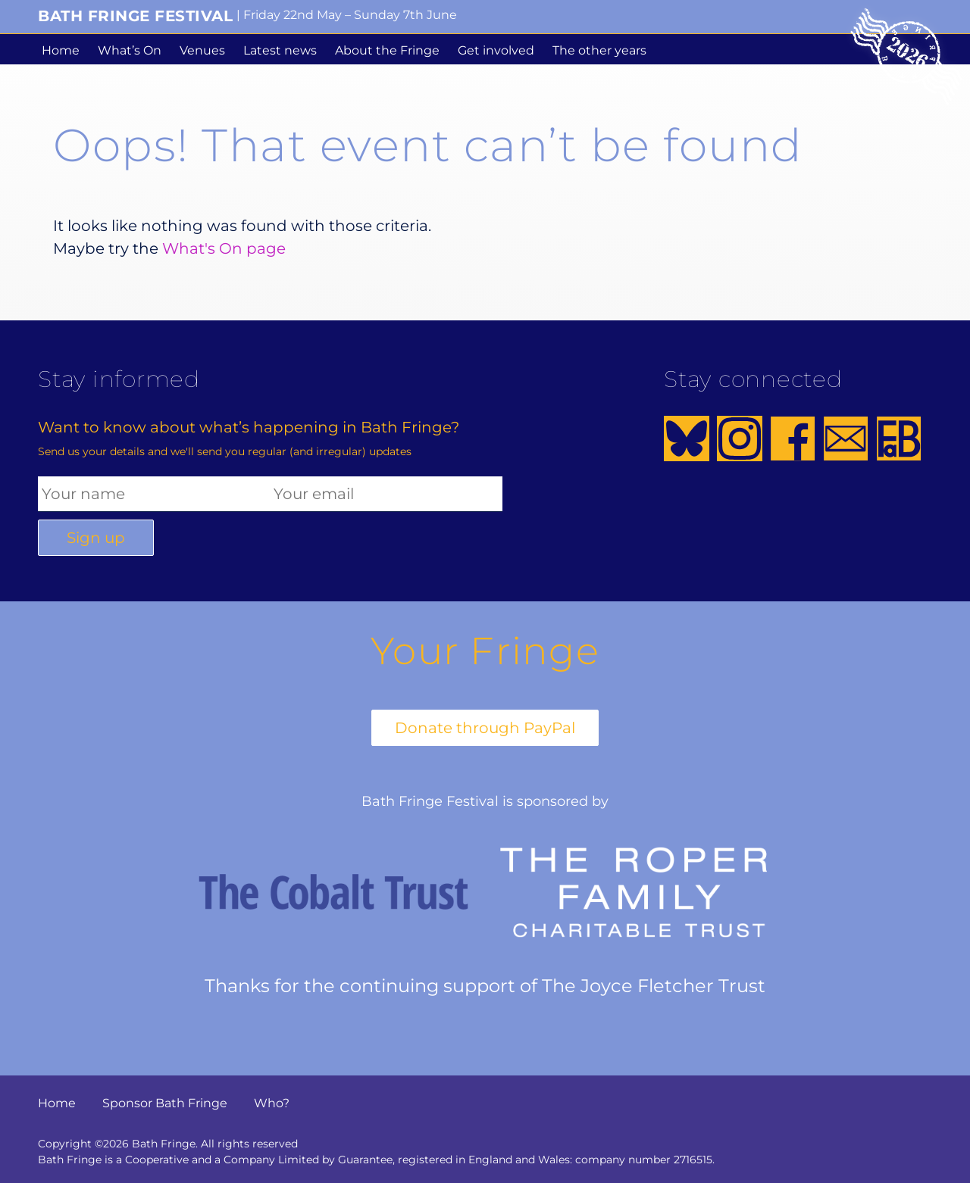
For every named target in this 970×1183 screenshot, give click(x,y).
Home (61, 50)
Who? (271, 1103)
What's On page (224, 248)
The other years (599, 50)
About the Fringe (387, 50)
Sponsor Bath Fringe (164, 1103)
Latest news (280, 50)
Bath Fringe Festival (135, 16)
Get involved (496, 50)
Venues (202, 50)
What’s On (129, 50)
